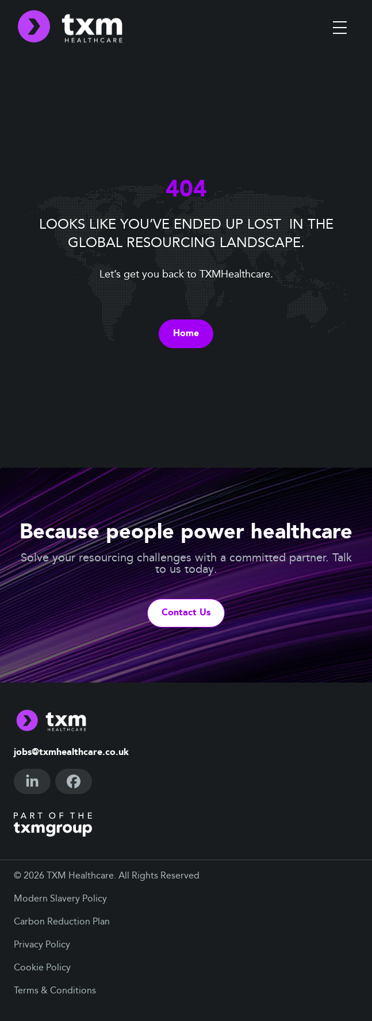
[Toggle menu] (339, 27)
